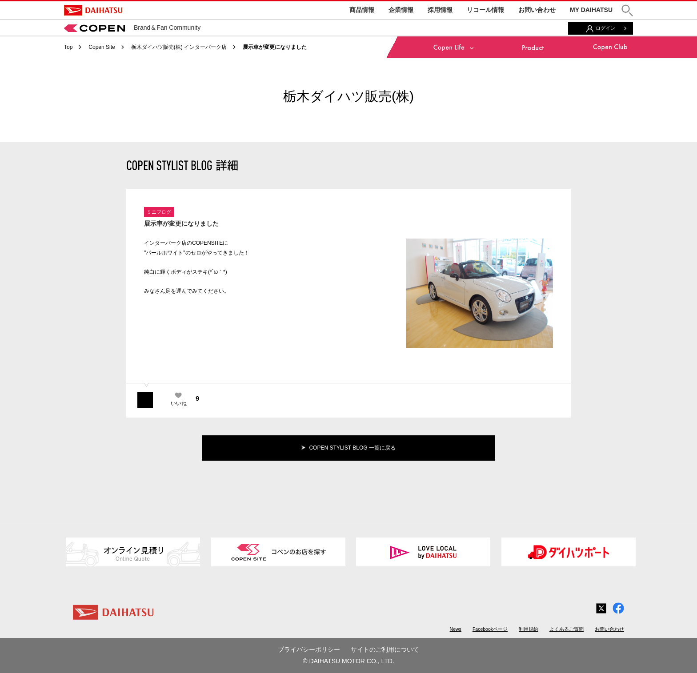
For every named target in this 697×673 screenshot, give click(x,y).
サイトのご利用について (385, 649)
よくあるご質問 (566, 629)
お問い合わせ (537, 9)
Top (68, 47)
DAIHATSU (93, 10)
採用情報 (440, 9)
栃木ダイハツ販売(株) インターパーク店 (179, 47)
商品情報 (361, 9)
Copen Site (101, 47)
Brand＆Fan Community (132, 27)
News (455, 629)
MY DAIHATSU (591, 9)
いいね (179, 403)
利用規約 (528, 629)
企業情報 (401, 9)
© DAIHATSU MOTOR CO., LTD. (348, 661)
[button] (627, 10)
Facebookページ (490, 629)
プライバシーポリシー (309, 649)
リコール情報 (485, 9)
